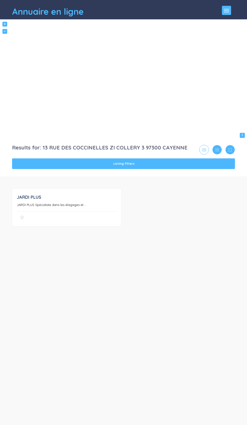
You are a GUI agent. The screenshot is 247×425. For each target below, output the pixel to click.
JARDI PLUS (29, 197)
